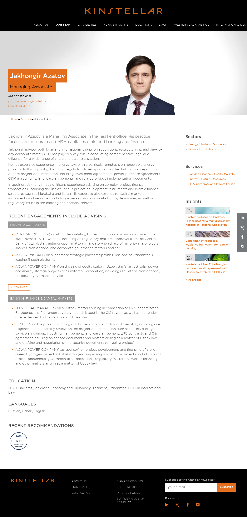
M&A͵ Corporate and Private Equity (211, 184)
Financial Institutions (202, 149)
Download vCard (19, 106)
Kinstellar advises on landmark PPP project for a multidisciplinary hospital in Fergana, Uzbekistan (207, 221)
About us (79, 481)
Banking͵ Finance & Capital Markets (211, 174)
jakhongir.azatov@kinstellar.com (29, 101)
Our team (26, 119)
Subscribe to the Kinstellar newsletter (190, 480)
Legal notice (127, 487)
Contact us (81, 493)
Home (14, 119)
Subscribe (226, 487)
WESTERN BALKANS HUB (191, 25)
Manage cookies (130, 481)
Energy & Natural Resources (207, 144)
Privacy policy (129, 493)
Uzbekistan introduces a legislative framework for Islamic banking (206, 245)
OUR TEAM (63, 25)
